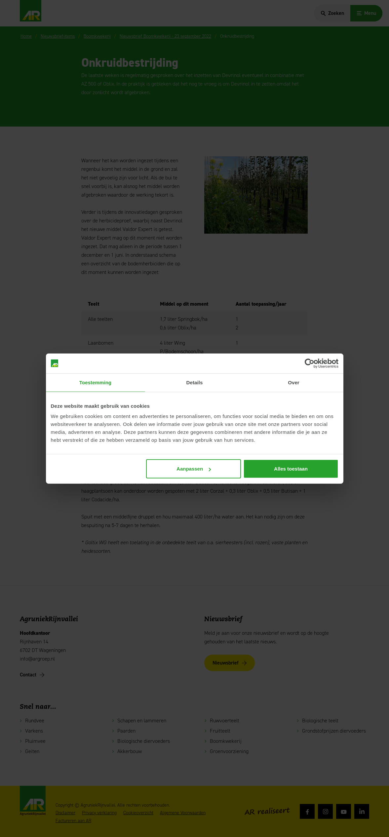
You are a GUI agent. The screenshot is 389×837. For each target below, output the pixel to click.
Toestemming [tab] (95, 382)
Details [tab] (194, 382)
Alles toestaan (291, 469)
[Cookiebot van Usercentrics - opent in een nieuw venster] (309, 363)
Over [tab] (293, 382)
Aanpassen (193, 469)
